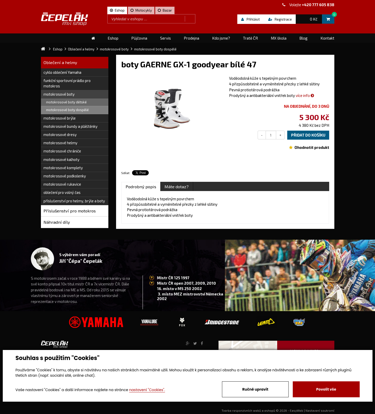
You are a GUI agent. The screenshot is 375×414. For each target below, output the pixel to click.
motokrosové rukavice (62, 184)
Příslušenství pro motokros (69, 210)
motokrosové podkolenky (64, 176)
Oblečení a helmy (60, 62)
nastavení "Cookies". (147, 389)
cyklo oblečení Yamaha (62, 72)
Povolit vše (326, 389)
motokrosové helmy (60, 142)
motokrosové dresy (60, 134)
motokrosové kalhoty (61, 159)
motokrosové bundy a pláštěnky (70, 126)
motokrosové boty (59, 94)
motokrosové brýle (59, 118)
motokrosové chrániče (62, 151)
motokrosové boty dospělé (67, 110)
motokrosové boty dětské (66, 102)
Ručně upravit (255, 389)
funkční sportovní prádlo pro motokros (67, 83)
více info (305, 95)
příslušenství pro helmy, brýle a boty (74, 201)
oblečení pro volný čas (62, 192)
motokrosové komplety (63, 167)
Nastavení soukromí (320, 410)
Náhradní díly (56, 222)
